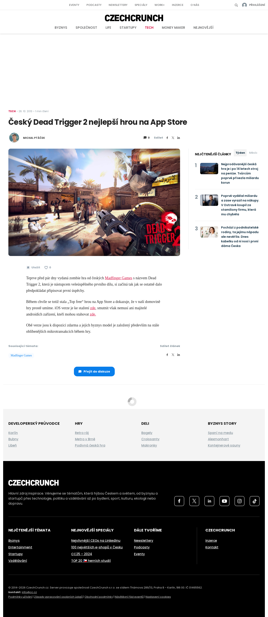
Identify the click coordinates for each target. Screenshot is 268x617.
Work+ (160, 5)
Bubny (13, 439)
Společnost (86, 27)
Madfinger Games (118, 278)
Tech (149, 27)
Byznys (61, 27)
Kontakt (211, 547)
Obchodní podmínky (99, 597)
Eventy (74, 5)
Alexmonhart (218, 439)
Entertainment (20, 547)
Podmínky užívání (20, 597)
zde (92, 308)
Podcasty (94, 5)
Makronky (149, 445)
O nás (195, 5)
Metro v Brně (85, 439)
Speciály (141, 5)
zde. (93, 314)
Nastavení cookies (158, 597)
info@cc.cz (29, 592)
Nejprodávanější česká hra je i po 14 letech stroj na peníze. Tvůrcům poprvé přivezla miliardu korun (240, 173)
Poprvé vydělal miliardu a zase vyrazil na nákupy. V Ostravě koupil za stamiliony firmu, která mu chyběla (240, 205)
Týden (240, 153)
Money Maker (173, 27)
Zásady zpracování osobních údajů (58, 597)
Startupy (128, 27)
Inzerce (177, 5)
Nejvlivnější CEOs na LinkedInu (95, 540)
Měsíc (253, 153)
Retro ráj (82, 433)
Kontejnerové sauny (224, 445)
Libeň (12, 445)
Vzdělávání (17, 561)
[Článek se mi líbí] (47, 267)
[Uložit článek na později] (33, 267)
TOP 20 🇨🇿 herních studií (91, 561)
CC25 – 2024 (81, 554)
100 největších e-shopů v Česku (97, 547)
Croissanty (150, 439)
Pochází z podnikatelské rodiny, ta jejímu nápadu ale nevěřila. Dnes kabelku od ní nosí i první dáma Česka (240, 236)
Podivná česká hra (90, 445)
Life (108, 27)
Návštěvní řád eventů (129, 597)
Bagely (146, 433)
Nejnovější (203, 27)
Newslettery (118, 5)
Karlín (13, 433)
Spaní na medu (220, 433)
